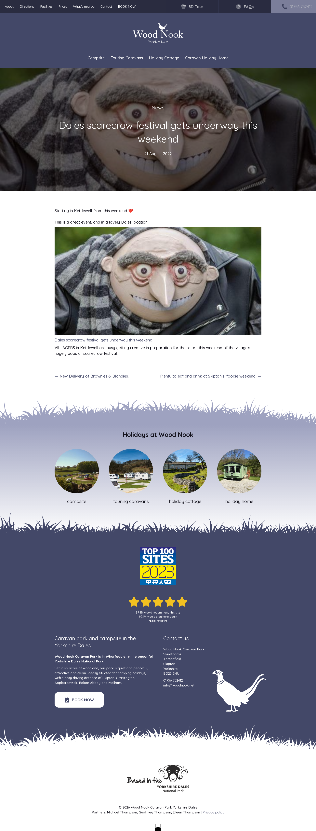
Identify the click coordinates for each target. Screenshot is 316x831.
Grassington (125, 678)
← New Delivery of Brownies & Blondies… (92, 376)
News (158, 107)
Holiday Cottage (164, 58)
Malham (114, 683)
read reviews (158, 621)
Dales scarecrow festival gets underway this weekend (103, 340)
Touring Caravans (127, 58)
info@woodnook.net (178, 685)
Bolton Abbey (89, 683)
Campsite (96, 58)
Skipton (108, 678)
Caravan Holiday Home (207, 58)
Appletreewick (66, 683)
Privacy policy (213, 812)
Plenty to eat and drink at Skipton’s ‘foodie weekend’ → (210, 376)
